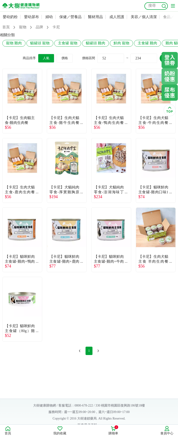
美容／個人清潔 (144, 17)
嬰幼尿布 (31, 17)
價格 (64, 58)
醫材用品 (95, 17)
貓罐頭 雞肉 (95, 43)
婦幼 (49, 17)
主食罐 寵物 (67, 43)
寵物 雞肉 (14, 43)
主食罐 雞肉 (147, 43)
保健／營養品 (70, 17)
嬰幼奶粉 (10, 17)
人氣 (46, 58)
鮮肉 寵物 (121, 43)
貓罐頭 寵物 (40, 43)
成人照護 (116, 17)
